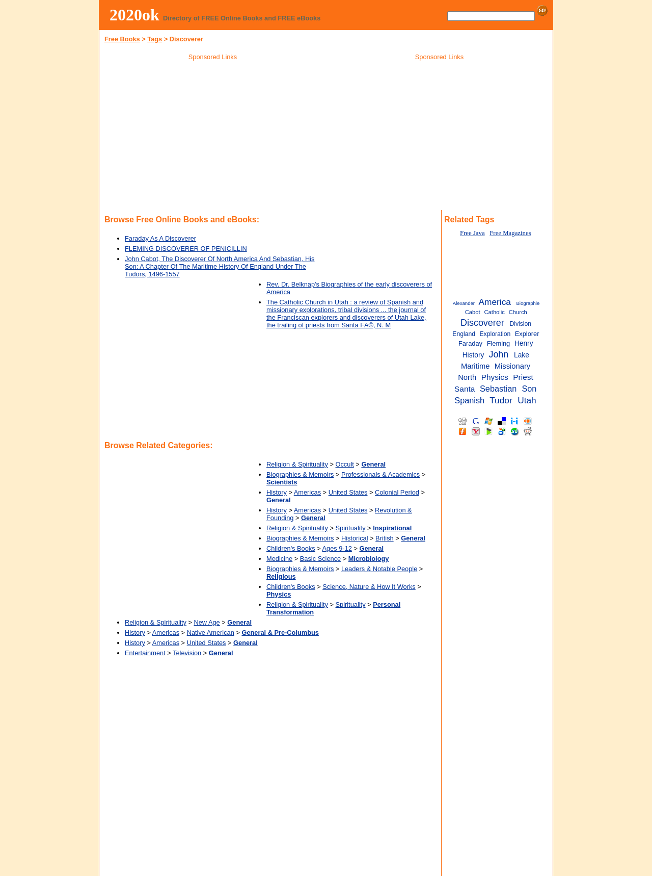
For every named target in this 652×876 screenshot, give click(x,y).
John (498, 354)
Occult (345, 464)
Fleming (498, 343)
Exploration (494, 334)
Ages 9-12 (337, 548)
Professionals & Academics (380, 474)
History (276, 492)
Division (520, 323)
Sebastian (498, 388)
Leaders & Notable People (379, 569)
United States (348, 492)
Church (518, 312)
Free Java (472, 233)
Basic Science (320, 558)
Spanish (469, 400)
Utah (527, 400)
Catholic (494, 312)
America (494, 302)
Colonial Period (397, 492)
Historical (354, 538)
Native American (210, 632)
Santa (464, 388)
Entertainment (145, 653)
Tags (154, 39)
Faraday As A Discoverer (160, 238)
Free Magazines (510, 233)
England (463, 334)
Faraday (470, 343)
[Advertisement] (212, 137)
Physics (494, 377)
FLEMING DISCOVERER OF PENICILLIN (186, 248)
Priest (523, 377)
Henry (523, 343)
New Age (207, 622)
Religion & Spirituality (297, 464)
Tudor (501, 400)
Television (187, 653)
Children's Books (290, 548)
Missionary (512, 366)
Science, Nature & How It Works (369, 586)
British (384, 538)
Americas (307, 492)
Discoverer (482, 323)
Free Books (122, 39)
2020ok (134, 15)
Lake (521, 355)
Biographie (527, 303)
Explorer (527, 334)
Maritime (475, 366)
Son (529, 388)
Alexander (464, 303)
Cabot (472, 312)
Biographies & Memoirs (300, 474)
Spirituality (351, 528)
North (467, 377)
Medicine (279, 558)
